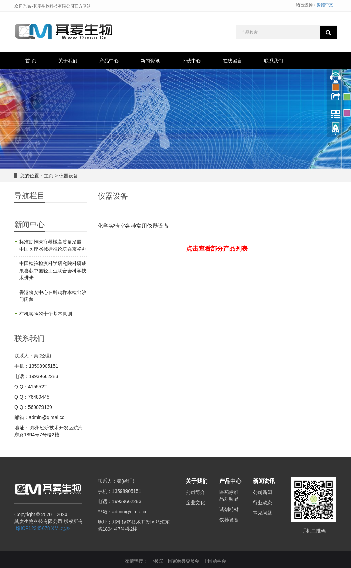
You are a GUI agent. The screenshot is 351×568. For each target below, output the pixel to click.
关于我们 (67, 60)
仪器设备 (68, 175)
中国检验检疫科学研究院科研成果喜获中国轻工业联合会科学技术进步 (52, 271)
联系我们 (273, 60)
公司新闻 (262, 492)
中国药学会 (215, 561)
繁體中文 (325, 4)
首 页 (30, 60)
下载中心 (191, 60)
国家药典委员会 (183, 561)
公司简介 (195, 492)
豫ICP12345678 (33, 528)
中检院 (156, 561)
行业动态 (262, 502)
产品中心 (109, 60)
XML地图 (61, 528)
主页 (48, 175)
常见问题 (262, 513)
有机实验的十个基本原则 (45, 314)
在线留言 (232, 60)
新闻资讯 (150, 60)
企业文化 (195, 502)
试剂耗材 (229, 509)
